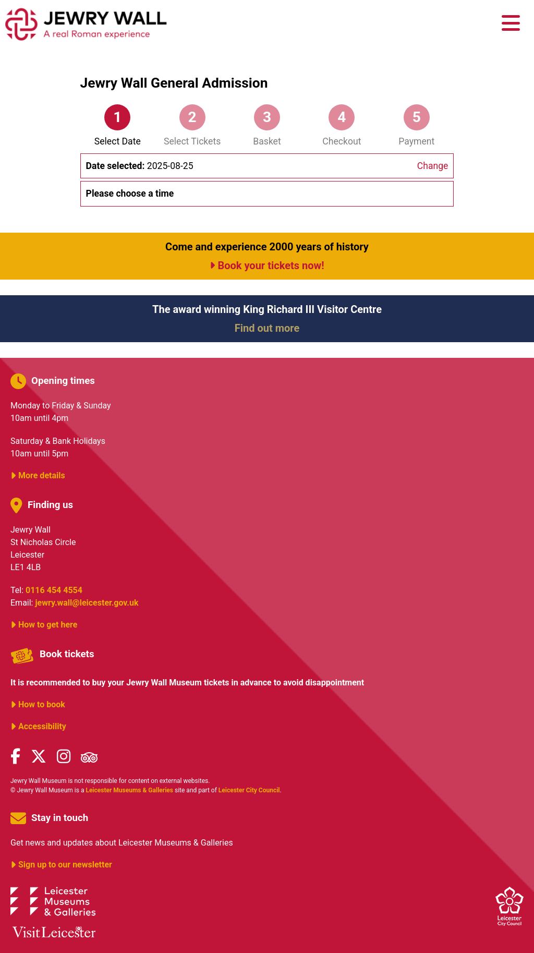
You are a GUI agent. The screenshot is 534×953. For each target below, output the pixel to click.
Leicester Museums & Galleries (129, 790)
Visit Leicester (54, 931)
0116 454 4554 (54, 590)
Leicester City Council (249, 790)
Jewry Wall (86, 24)
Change (432, 166)
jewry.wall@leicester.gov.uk (86, 603)
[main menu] (511, 23)
